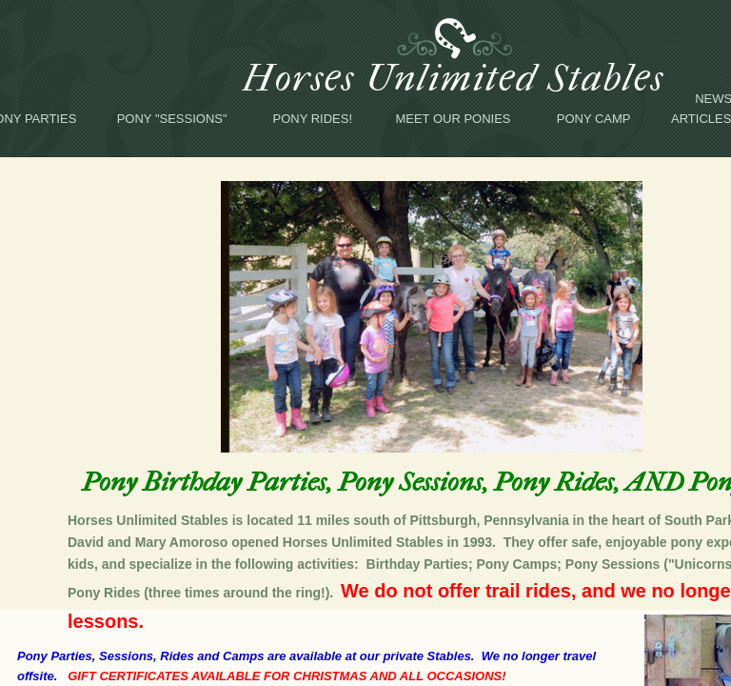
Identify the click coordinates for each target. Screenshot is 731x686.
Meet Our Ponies (452, 118)
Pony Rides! (313, 118)
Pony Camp (594, 118)
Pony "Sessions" (172, 118)
